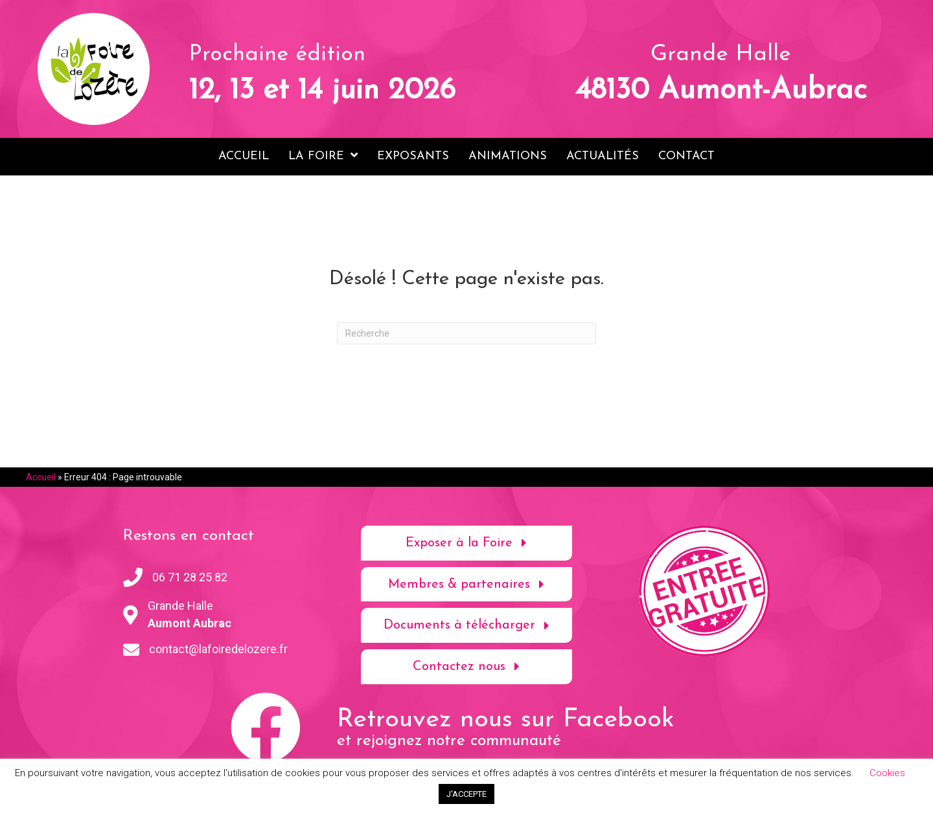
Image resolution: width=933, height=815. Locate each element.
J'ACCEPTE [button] (466, 794)
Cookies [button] (887, 773)
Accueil (41, 476)
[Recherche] (466, 333)
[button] (467, 542)
